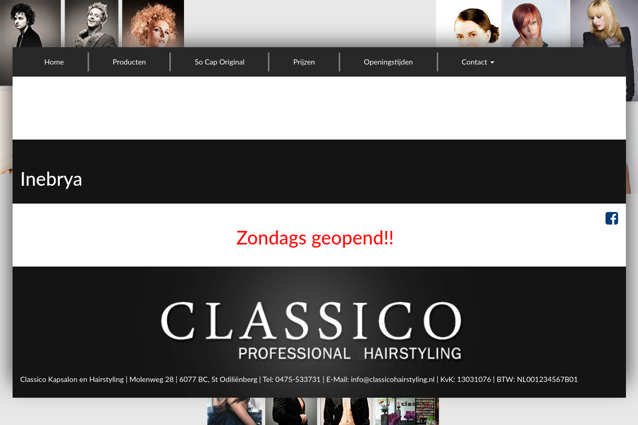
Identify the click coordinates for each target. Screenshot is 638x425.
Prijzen (304, 61)
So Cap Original (219, 61)
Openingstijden (388, 61)
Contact (478, 61)
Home (54, 61)
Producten (129, 61)
